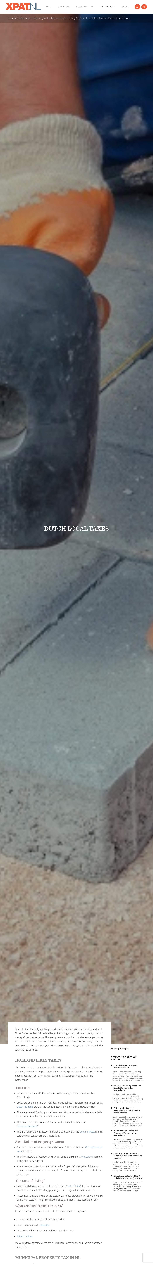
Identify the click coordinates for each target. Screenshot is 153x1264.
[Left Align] (137, 6)
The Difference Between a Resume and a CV (125, 1066)
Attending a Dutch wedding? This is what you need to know (128, 1177)
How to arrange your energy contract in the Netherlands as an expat (128, 1155)
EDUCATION (63, 6)
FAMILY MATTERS (84, 6)
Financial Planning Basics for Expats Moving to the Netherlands (127, 1087)
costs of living (73, 1186)
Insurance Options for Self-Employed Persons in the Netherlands (126, 1133)
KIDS (48, 6)
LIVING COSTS (107, 6)
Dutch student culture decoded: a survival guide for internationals (127, 1110)
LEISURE (124, 6)
